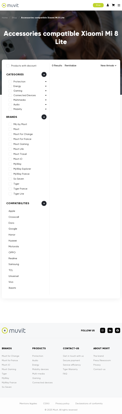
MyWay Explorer (21, 168)
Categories (14, 73)
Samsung (13, 263)
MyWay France (21, 173)
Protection (19, 81)
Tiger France (20, 188)
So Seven (18, 178)
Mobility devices (40, 367)
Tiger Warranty (70, 367)
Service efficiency (72, 363)
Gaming (17, 90)
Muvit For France (22, 138)
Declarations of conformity (89, 401)
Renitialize (70, 65)
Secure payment (71, 358)
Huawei (12, 239)
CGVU (46, 401)
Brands (11, 116)
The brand (98, 354)
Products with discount (23, 65)
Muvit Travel (19, 153)
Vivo (10, 281)
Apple (11, 210)
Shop (98, 5)
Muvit (16, 128)
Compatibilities (17, 202)
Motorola (13, 245)
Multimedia (19, 99)
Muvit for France (10, 358)
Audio (16, 104)
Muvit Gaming (20, 143)
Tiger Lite (18, 193)
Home (5, 17)
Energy (16, 85)
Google (12, 228)
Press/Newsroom (102, 358)
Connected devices (42, 380)
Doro (11, 222)
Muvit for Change (10, 354)
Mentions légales (28, 401)
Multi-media (38, 371)
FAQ (65, 371)
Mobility (17, 108)
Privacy (97, 363)
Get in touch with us (73, 354)
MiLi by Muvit (19, 123)
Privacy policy (62, 401)
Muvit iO (17, 158)
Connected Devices (24, 94)
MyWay (17, 163)
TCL (10, 269)
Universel (13, 275)
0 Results (57, 65)
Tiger (16, 183)
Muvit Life (18, 148)
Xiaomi (11, 287)
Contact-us (99, 367)
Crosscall (13, 216)
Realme (12, 257)
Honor (11, 234)
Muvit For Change (22, 133)
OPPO (11, 251)
